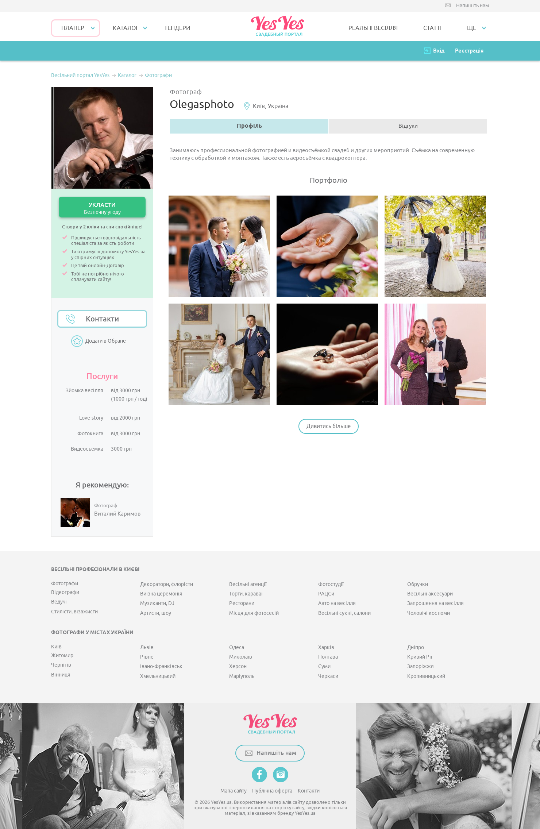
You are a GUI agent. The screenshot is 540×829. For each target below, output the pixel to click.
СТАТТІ (432, 28)
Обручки (417, 584)
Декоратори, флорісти (166, 584)
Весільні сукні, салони (344, 613)
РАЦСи (326, 594)
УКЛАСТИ (102, 208)
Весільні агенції (248, 584)
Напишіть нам (472, 6)
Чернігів (61, 665)
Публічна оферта (272, 791)
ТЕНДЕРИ (177, 28)
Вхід (439, 50)
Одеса (236, 647)
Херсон (238, 666)
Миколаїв (240, 657)
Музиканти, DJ (157, 603)
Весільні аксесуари (430, 594)
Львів (147, 647)
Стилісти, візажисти (74, 612)
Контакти (102, 319)
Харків (326, 647)
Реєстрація (469, 50)
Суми (324, 666)
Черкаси (328, 676)
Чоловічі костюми (428, 613)
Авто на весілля (337, 603)
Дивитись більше (328, 426)
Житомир (62, 655)
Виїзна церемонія (161, 594)
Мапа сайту (233, 791)
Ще (471, 28)
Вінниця (60, 675)
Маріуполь (241, 676)
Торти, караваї (246, 594)
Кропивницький (426, 676)
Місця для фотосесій (254, 613)
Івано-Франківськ (161, 666)
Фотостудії (331, 584)
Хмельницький (158, 676)
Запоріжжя (420, 666)
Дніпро (415, 647)
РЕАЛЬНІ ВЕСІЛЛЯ (373, 28)
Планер (72, 28)
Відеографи (65, 592)
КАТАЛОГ (126, 28)
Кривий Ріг (420, 657)
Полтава (328, 657)
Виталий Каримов (117, 514)
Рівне (147, 657)
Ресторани (241, 603)
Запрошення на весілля (435, 603)
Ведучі (59, 602)
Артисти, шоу (155, 613)
